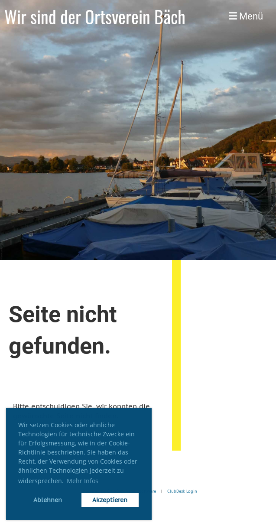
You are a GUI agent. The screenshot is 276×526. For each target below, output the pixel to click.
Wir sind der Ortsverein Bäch (94, 16)
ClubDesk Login (182, 491)
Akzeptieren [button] (109, 500)
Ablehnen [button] (47, 500)
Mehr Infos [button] (82, 481)
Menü (246, 16)
